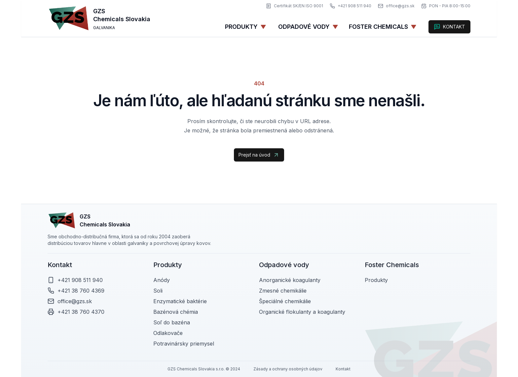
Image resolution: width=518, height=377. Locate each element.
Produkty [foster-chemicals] (376, 280)
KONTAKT (449, 27)
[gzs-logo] (69, 18)
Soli (158, 290)
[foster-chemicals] (383, 26)
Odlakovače (168, 333)
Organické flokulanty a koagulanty (302, 311)
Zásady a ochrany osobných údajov (287, 368)
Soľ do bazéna (171, 322)
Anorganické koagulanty (289, 280)
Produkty (245, 26)
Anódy (161, 280)
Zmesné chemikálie (283, 290)
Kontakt (343, 368)
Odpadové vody (308, 26)
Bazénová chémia (175, 311)
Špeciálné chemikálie (285, 301)
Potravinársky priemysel (183, 343)
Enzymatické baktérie (180, 301)
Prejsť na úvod (259, 155)
